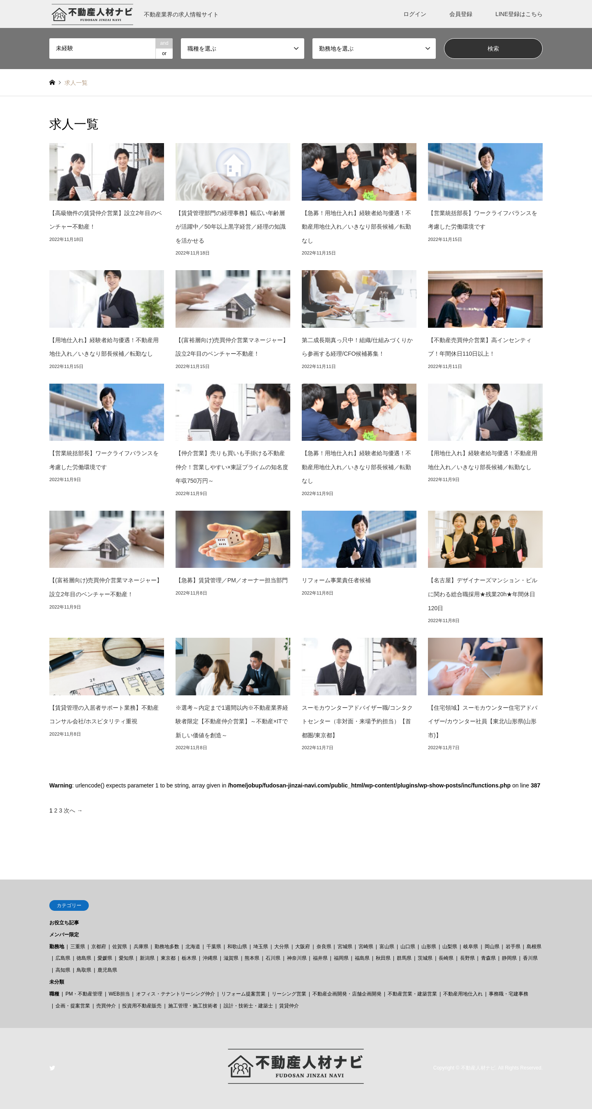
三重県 (77, 946)
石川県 (273, 958)
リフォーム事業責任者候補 (336, 580)
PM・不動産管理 (83, 994)
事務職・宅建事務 (508, 994)
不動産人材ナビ (478, 1068)
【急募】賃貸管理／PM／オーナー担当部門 (232, 580)
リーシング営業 (289, 994)
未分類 (56, 982)
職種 (54, 994)
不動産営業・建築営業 (412, 994)
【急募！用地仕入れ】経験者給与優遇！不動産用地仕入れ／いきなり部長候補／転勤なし (356, 227)
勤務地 (56, 946)
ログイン (414, 14)
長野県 (467, 958)
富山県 (386, 946)
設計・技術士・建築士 (248, 1006)
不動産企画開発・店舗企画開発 (347, 994)
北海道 (192, 946)
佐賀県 (119, 946)
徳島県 (83, 958)
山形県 (428, 946)
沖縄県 (210, 958)
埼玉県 (260, 946)
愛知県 (126, 958)
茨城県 (425, 958)
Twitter (52, 1068)
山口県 (407, 946)
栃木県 (189, 958)
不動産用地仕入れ (463, 994)
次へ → (73, 810)
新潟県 (147, 958)
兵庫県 (141, 946)
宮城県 (345, 946)
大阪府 (302, 946)
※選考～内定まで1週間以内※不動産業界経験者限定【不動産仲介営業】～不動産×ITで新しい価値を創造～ (232, 721)
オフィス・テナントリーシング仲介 (175, 994)
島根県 (534, 946)
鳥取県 (83, 970)
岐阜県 (470, 946)
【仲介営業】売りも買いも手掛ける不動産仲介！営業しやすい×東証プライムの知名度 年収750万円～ (235, 467)
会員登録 (460, 14)
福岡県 (341, 958)
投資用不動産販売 (142, 1006)
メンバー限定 (64, 935)
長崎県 (446, 958)
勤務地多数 (167, 946)
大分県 (281, 946)
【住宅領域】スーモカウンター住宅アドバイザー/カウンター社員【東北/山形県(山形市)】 (482, 721)
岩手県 (513, 946)
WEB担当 (119, 994)
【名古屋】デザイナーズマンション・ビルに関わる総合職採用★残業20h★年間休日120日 (482, 594)
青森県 (488, 958)
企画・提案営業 (73, 1006)
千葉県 (213, 946)
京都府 (98, 946)
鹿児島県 (107, 970)
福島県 (362, 958)
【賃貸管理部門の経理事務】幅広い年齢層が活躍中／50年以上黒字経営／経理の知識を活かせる (231, 227)
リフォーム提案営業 (243, 994)
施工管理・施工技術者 (192, 1006)
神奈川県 (297, 958)
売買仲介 (106, 1006)
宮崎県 (365, 946)
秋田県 (383, 958)
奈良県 (324, 946)
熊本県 (252, 958)
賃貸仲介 (289, 1006)
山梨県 (449, 946)
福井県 (320, 958)
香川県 (530, 958)
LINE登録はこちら (519, 14)
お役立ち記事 (64, 923)
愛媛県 (104, 958)
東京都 (168, 958)
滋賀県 (231, 958)
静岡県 (509, 958)
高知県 (63, 970)
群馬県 (404, 958)
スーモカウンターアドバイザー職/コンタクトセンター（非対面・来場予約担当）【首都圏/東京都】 (357, 721)
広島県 (63, 958)
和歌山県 (237, 946)
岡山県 (492, 946)
